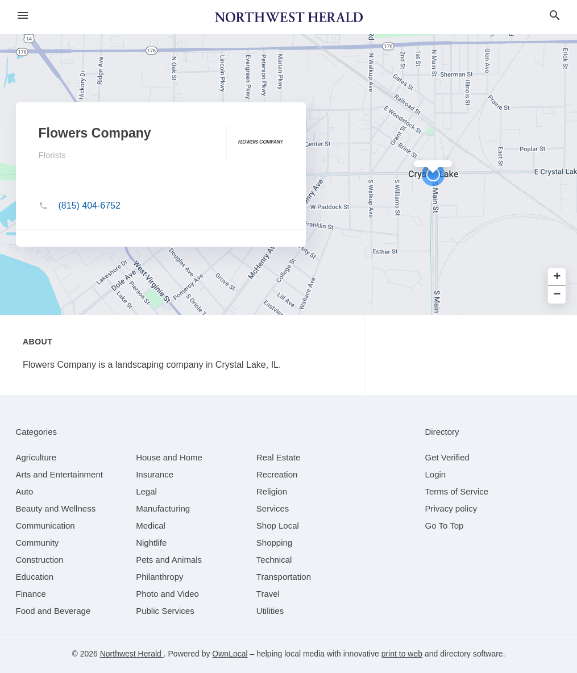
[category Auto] (25, 491)
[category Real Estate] (278, 457)
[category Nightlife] (151, 542)
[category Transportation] (283, 576)
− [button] (557, 294)
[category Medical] (150, 525)
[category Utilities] (270, 611)
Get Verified (447, 457)
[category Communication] (45, 525)
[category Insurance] (154, 474)
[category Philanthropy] (159, 576)
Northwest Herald (132, 653)
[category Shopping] (274, 542)
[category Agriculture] (36, 457)
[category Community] (37, 542)
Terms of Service (457, 491)
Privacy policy (451, 508)
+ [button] (557, 277)
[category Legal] (146, 491)
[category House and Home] (169, 457)
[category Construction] (40, 559)
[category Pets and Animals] (169, 559)
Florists (52, 155)
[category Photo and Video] (167, 594)
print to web (401, 653)
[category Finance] (31, 594)
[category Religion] (271, 491)
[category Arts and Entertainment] (59, 474)
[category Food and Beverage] (53, 611)
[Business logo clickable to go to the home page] (289, 17)
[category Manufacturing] (163, 508)
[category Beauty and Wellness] (56, 508)
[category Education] (35, 576)
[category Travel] (268, 594)
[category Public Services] (165, 611)
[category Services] (272, 508)
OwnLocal (229, 653)
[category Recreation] (277, 474)
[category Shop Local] (277, 525)
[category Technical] (274, 559)
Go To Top (444, 525)
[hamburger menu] (23, 16)
